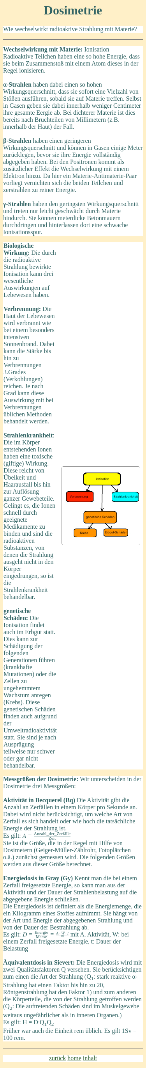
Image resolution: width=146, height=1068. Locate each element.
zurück (57, 1058)
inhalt (90, 1058)
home (74, 1058)
